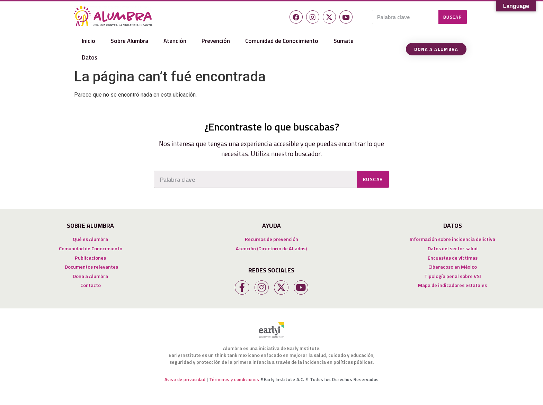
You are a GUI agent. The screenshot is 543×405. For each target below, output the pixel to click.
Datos (89, 57)
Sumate (343, 40)
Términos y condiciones (234, 379)
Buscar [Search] (452, 17)
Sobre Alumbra (129, 40)
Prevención (216, 40)
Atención (174, 40)
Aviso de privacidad (185, 379)
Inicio (88, 40)
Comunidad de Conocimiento (281, 40)
